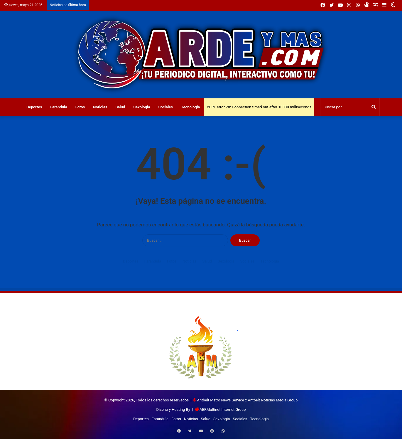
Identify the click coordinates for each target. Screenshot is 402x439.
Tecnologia (190, 107)
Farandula (58, 107)
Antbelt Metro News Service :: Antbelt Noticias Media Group (247, 400)
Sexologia (141, 107)
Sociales (165, 107)
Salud (120, 107)
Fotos (80, 107)
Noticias (100, 107)
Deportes (34, 107)
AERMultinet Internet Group (223, 409)
